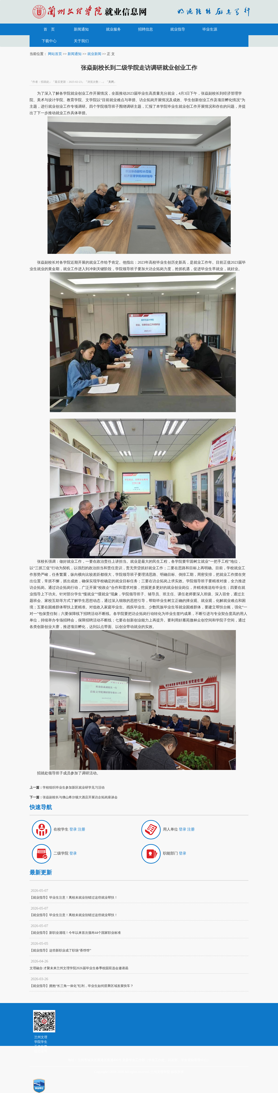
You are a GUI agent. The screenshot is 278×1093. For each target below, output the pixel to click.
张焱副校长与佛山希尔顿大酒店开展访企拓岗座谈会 (80, 797)
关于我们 (81, 41)
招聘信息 (145, 29)
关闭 (111, 81)
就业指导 (177, 29)
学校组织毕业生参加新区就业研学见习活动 (74, 787)
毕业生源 (209, 29)
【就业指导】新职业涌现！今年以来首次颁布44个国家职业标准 (75, 932)
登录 (73, 829)
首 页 (49, 29)
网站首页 (55, 54)
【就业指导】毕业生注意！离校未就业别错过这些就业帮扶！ (74, 897)
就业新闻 (94, 54)
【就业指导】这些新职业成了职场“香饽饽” (60, 950)
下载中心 (49, 41)
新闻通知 (81, 29)
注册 (81, 829)
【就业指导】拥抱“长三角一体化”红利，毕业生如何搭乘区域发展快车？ (81, 986)
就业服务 (113, 29)
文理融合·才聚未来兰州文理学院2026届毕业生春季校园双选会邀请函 (79, 968)
